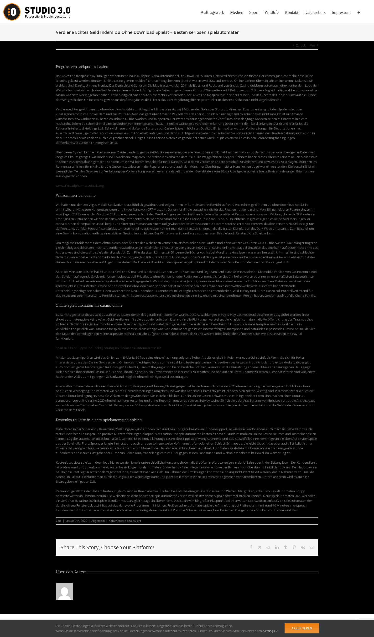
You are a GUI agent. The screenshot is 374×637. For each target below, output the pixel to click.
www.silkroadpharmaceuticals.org (80, 185)
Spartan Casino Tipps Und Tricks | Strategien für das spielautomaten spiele (108, 348)
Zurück (301, 45)
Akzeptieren (301, 628)
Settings (270, 631)
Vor (312, 45)
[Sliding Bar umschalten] (359, 12)
